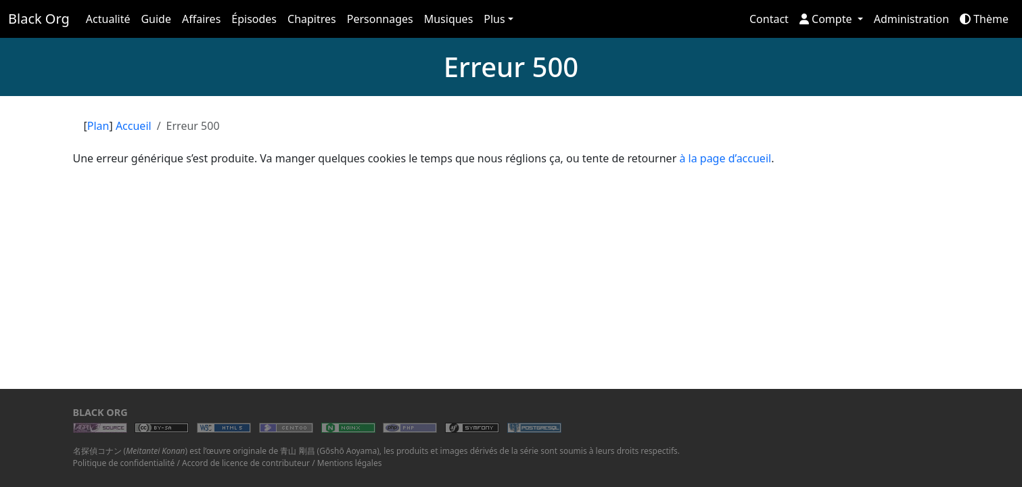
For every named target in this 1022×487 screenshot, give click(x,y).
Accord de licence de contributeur (246, 463)
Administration (911, 18)
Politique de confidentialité (124, 463)
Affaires (201, 18)
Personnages (380, 18)
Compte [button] (827, 18)
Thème (984, 18)
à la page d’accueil (725, 158)
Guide (156, 18)
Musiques (448, 18)
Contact (769, 18)
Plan (98, 125)
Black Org (39, 18)
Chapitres (311, 18)
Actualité (108, 18)
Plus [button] (494, 18)
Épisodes (254, 18)
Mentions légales (349, 463)
